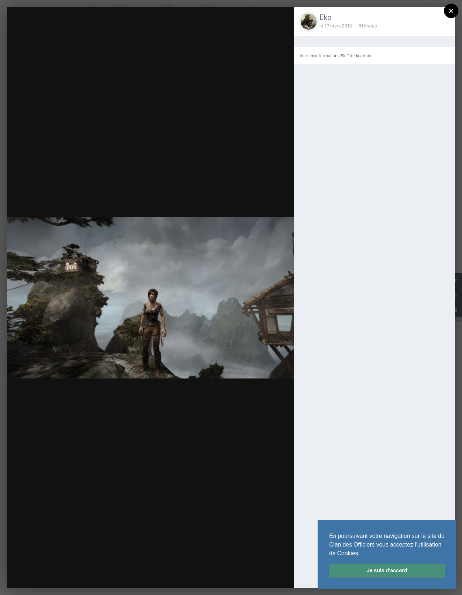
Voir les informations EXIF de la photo (335, 55)
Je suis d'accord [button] (387, 570)
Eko (325, 17)
